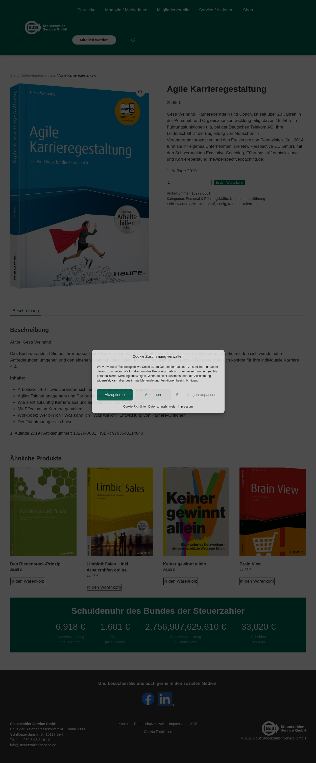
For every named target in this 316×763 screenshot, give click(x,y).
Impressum (185, 406)
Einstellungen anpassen (196, 394)
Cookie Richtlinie (134, 406)
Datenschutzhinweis (161, 406)
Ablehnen (153, 394)
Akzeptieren (115, 394)
